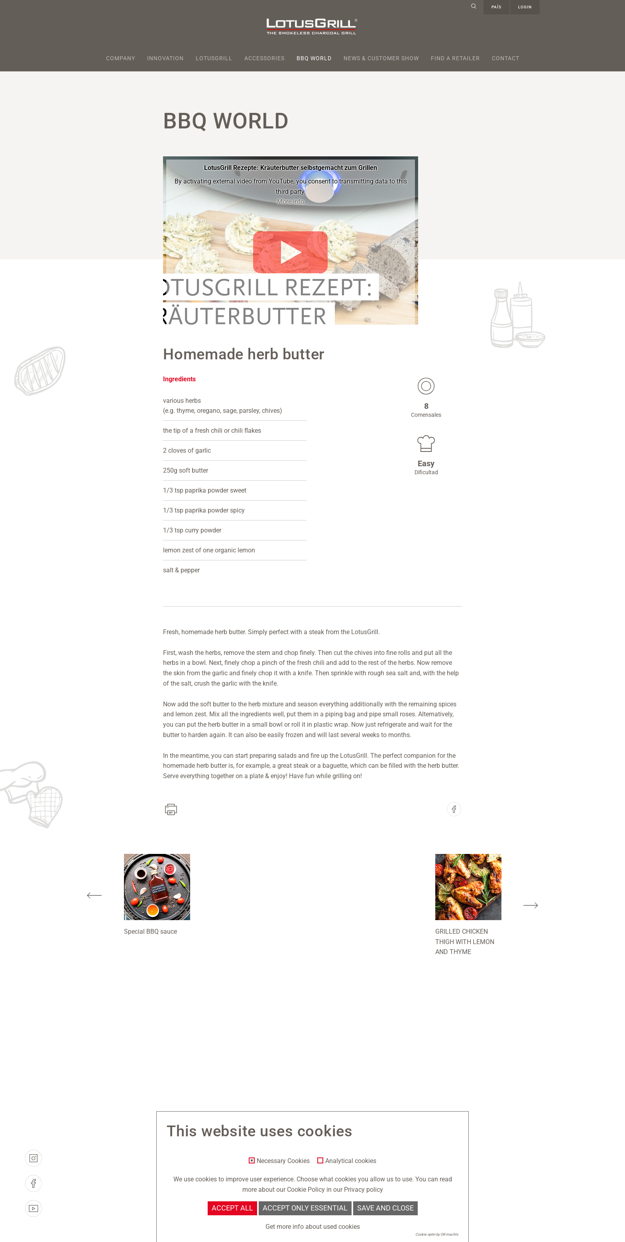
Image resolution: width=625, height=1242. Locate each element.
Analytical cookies (350, 1161)
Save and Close (385, 1208)
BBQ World (314, 58)
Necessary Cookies (283, 1161)
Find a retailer (455, 58)
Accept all (232, 1208)
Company (120, 58)
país (496, 7)
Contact (505, 58)
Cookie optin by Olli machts (436, 1234)
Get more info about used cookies (312, 1226)
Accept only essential (305, 1208)
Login (525, 7)
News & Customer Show (381, 58)
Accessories (264, 58)
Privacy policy (363, 1189)
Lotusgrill (214, 58)
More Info (290, 201)
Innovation (165, 58)
